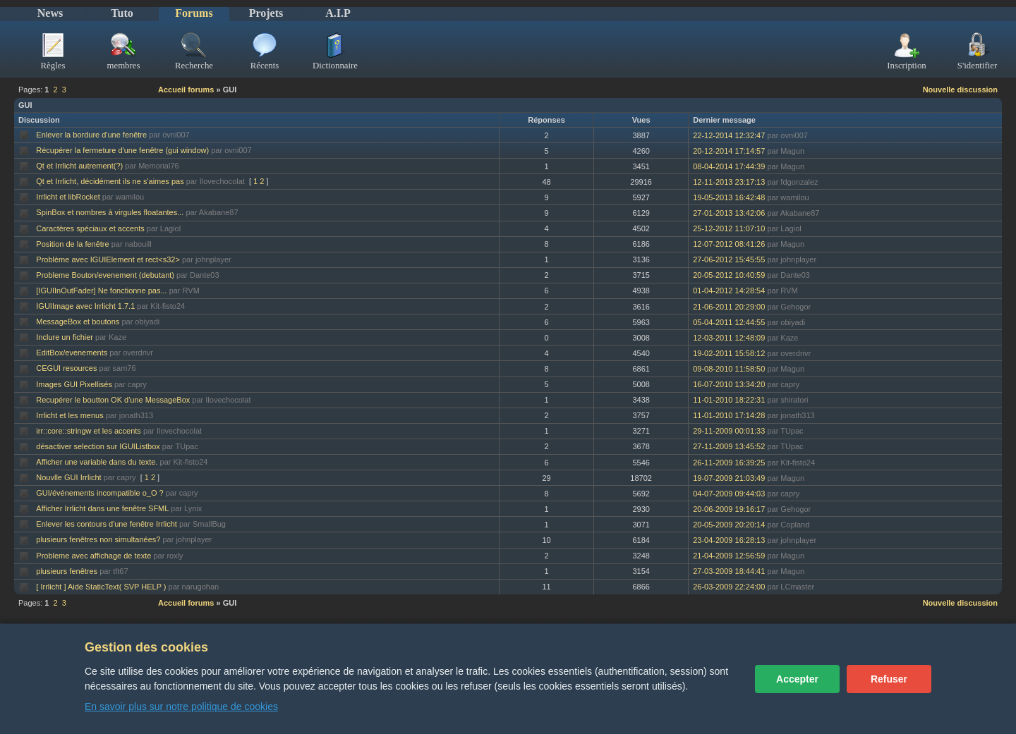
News (50, 13)
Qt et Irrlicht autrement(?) (79, 165)
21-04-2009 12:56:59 (729, 555)
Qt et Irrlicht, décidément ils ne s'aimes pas (109, 181)
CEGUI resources (66, 368)
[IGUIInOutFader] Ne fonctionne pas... (101, 290)
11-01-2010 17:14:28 (729, 415)
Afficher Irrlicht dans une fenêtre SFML (102, 508)
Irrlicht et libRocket (67, 196)
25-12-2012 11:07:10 (729, 228)
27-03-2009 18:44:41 (729, 571)
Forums (193, 13)
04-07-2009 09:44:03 (729, 493)
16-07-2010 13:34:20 (729, 384)
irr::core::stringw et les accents (88, 431)
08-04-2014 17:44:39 (729, 166)
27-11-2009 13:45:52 (729, 446)
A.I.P (338, 13)
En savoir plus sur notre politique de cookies (181, 706)
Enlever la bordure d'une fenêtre (91, 134)
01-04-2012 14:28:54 (729, 290)
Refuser (889, 679)
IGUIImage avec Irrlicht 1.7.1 (85, 306)
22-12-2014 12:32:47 (729, 135)
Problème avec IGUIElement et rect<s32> (108, 259)
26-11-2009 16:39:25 (729, 462)
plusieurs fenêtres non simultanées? (98, 539)
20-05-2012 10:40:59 (729, 275)
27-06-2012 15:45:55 (729, 259)
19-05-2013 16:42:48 (729, 197)
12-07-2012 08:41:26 (729, 244)
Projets (266, 13)
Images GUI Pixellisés (74, 384)
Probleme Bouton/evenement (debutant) (105, 275)
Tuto (122, 13)
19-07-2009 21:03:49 (729, 478)
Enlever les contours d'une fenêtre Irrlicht (106, 524)
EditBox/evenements (71, 352)
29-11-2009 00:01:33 (729, 431)
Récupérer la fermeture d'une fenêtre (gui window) (122, 150)
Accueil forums (186, 89)
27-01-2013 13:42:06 (729, 213)
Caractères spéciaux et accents (90, 228)
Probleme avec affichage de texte (93, 555)
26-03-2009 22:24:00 (729, 586)
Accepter (797, 679)
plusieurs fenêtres (66, 571)
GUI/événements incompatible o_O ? (99, 493)
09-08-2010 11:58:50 (729, 369)
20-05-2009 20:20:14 (729, 524)
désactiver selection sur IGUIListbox (97, 446)
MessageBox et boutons (77, 321)
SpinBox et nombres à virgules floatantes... (109, 212)
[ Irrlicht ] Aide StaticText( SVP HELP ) (101, 586)
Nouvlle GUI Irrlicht (68, 477)
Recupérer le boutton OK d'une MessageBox (113, 400)
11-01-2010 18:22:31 (729, 400)
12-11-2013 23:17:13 (729, 182)
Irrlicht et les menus (69, 415)
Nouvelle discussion (960, 89)
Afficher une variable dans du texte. (96, 462)
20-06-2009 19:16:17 (729, 509)
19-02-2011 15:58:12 (729, 353)
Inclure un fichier (64, 337)
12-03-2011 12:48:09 (729, 338)
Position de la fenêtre (72, 244)
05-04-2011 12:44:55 (729, 322)
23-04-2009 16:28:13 (729, 540)
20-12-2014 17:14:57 (729, 151)
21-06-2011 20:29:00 (729, 306)
